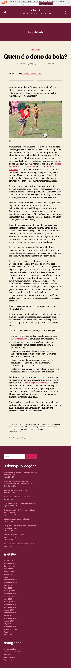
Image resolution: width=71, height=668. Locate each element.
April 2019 (8, 599)
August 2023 (9, 571)
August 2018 (9, 610)
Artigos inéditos (10, 649)
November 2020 (10, 582)
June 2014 (8, 635)
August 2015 (9, 621)
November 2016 (10, 613)
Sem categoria (9, 657)
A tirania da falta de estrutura (15, 490)
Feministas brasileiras (12, 652)
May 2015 (7, 624)
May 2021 (7, 577)
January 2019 (9, 602)
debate (14, 438)
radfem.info (35, 10)
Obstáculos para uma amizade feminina (19, 503)
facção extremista (19, 339)
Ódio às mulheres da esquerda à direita (19, 544)
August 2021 (9, 574)
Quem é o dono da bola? (35, 56)
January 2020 (9, 591)
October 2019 (9, 596)
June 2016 (8, 615)
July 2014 (7, 632)
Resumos (7, 655)
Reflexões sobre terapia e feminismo (18, 519)
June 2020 (8, 588)
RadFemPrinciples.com (31, 73)
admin (23, 64)
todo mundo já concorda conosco (37, 383)
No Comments (49, 64)
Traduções (35, 49)
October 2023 (9, 566)
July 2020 (8, 585)
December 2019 (10, 593)
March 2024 (8, 560)
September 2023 (10, 569)
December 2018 (10, 604)
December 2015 (10, 618)
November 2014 (10, 626)
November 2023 (10, 563)
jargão (19, 438)
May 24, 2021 (35, 64)
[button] (35, 3)
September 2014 (10, 629)
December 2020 (10, 580)
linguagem (25, 438)
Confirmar (46, 4)
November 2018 (10, 607)
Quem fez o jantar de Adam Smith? (17, 497)
